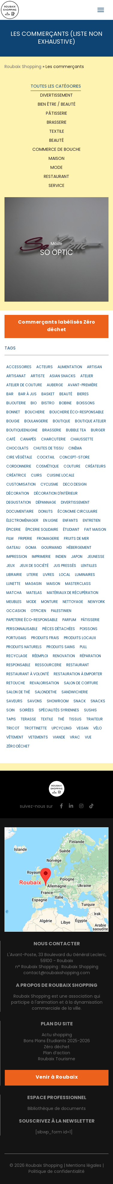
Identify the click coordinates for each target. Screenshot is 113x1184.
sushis (90, 710)
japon (76, 557)
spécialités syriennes (59, 710)
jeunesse (95, 557)
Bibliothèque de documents (57, 1108)
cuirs (36, 476)
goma (30, 548)
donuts (45, 512)
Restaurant (56, 176)
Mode (56, 167)
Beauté (56, 140)
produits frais (45, 638)
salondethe (46, 692)
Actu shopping (57, 1035)
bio (34, 403)
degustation (18, 503)
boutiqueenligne (21, 430)
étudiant (71, 530)
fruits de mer (76, 539)
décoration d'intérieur (56, 494)
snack (79, 701)
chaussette (81, 440)
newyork (96, 602)
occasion (16, 611)
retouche (15, 683)
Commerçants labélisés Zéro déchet (56, 326)
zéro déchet (18, 747)
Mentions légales (83, 1165)
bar (9, 394)
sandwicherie (74, 692)
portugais (16, 638)
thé (61, 719)
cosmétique (47, 467)
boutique (61, 421)
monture (49, 602)
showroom (58, 701)
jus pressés (64, 566)
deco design (75, 485)
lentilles (89, 566)
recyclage (16, 656)
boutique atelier (90, 421)
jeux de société (34, 566)
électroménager (22, 521)
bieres (83, 394)
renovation (64, 656)
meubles (14, 602)
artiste (38, 376)
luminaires (85, 575)
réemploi (40, 656)
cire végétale (19, 458)
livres (48, 575)
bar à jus (27, 394)
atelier (86, 376)
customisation (21, 485)
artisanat (16, 376)
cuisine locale (60, 476)
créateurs (95, 467)
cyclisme (49, 485)
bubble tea (76, 430)
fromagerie (48, 539)
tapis (11, 719)
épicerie (13, 530)
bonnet (13, 412)
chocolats (17, 449)
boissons (85, 403)
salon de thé (18, 692)
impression (16, 557)
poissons (88, 629)
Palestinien (61, 611)
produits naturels (24, 647)
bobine (65, 403)
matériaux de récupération (72, 593)
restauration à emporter (78, 674)
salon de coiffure (81, 683)
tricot (12, 729)
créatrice (16, 476)
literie (32, 575)
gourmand (51, 548)
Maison (56, 158)
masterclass (78, 584)
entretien (91, 521)
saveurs (14, 701)
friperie (25, 539)
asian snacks (62, 376)
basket (48, 394)
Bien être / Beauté (57, 104)
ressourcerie (48, 665)
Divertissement (56, 95)
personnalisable (21, 629)
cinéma (75, 449)
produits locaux (80, 638)
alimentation (70, 367)
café (10, 440)
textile (56, 131)
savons (34, 701)
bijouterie (16, 403)
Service (56, 185)
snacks (98, 701)
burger (98, 430)
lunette (13, 584)
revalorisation (44, 683)
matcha (14, 593)
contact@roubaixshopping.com (56, 973)
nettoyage (73, 602)
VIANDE (59, 738)
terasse (28, 719)
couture (72, 467)
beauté (65, 394)
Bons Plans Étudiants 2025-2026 (57, 1041)
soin (10, 710)
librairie (14, 575)
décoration (17, 494)
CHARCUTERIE (53, 440)
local (64, 575)
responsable (18, 665)
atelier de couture (24, 385)
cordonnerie (18, 467)
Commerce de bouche (56, 149)
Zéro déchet (57, 1047)
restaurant (77, 665)
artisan (94, 367)
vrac (75, 738)
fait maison (95, 530)
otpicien (38, 611)
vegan (82, 729)
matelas (34, 593)
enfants (70, 521)
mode (31, 602)
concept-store (74, 458)
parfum (69, 620)
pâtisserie (90, 620)
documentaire (20, 512)
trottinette (35, 729)
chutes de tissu (48, 449)
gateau (13, 548)
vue (88, 738)
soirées (26, 710)
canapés (28, 440)
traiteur (94, 719)
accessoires (18, 367)
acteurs (44, 367)
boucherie (35, 412)
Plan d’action (56, 1053)
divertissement (75, 503)
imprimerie (41, 557)
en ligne (50, 521)
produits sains (60, 647)
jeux (10, 566)
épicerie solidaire (41, 530)
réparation (90, 656)
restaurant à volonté (27, 674)
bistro (47, 403)
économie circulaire (77, 512)
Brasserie (57, 122)
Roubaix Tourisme (56, 1059)
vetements (38, 738)
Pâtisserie (56, 113)
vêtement (14, 738)
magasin (33, 584)
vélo (97, 729)
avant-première (82, 385)
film (9, 539)
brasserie (51, 430)
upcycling (62, 729)
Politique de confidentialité (56, 1171)
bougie (12, 421)
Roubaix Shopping (22, 67)
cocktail (46, 458)
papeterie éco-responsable (32, 620)
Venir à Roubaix (57, 1077)
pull (83, 647)
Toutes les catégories (56, 86)
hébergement (79, 548)
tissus (75, 719)
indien (60, 557)
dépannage (46, 503)
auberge (55, 385)
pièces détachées (58, 629)
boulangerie (36, 421)
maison (53, 584)
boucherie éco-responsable (76, 412)
